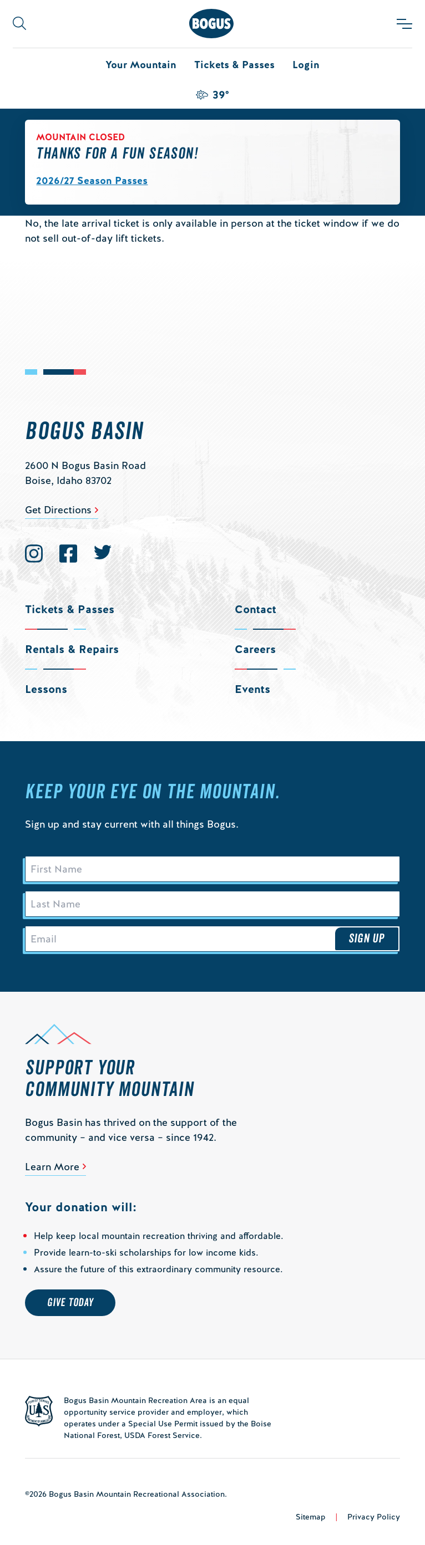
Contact (255, 609)
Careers (255, 649)
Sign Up (366, 938)
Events (252, 689)
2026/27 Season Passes (92, 180)
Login (306, 64)
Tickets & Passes (234, 64)
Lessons (46, 689)
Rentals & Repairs (72, 649)
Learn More (52, 1166)
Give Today (70, 1303)
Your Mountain (140, 64)
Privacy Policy (373, 1517)
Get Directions (58, 509)
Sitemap (311, 1517)
